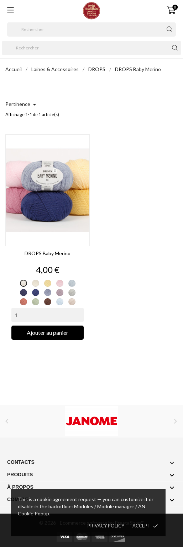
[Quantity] (47, 315)
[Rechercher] (91, 29)
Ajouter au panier (47, 332)
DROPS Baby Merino (47, 253)
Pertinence (22, 104)
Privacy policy (106, 526)
